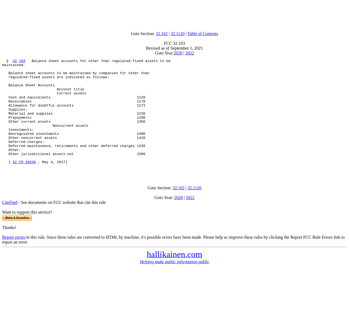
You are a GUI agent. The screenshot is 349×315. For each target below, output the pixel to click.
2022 (189, 53)
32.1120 (177, 33)
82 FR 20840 (24, 182)
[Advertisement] (174, 14)
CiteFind (9, 225)
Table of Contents (202, 33)
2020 (178, 53)
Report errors (13, 260)
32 (15, 61)
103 (22, 61)
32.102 (162, 33)
